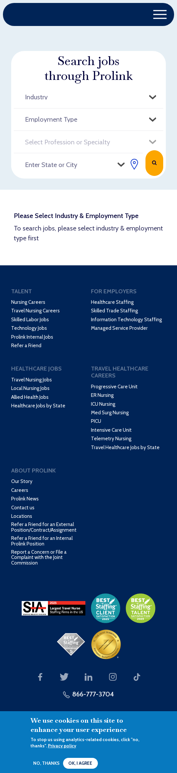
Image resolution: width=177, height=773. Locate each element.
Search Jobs (154, 163)
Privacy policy (62, 745)
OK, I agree (80, 763)
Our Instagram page (113, 677)
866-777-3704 (93, 694)
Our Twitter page (64, 677)
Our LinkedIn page (88, 677)
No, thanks (46, 763)
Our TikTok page (137, 677)
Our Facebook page (40, 677)
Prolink (40, 14)
